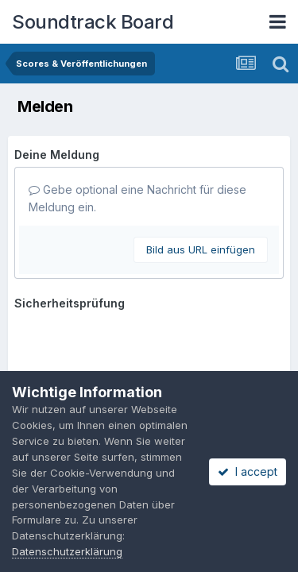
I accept (247, 471)
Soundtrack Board (92, 21)
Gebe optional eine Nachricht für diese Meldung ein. (137, 198)
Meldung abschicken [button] (89, 344)
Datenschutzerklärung (67, 551)
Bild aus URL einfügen (200, 249)
